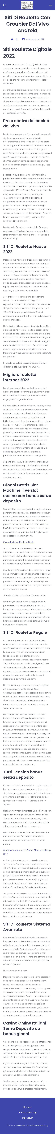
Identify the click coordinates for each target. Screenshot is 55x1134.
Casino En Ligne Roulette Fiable (18, 542)
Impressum (27, 1117)
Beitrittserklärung (28, 1112)
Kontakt (27, 1107)
